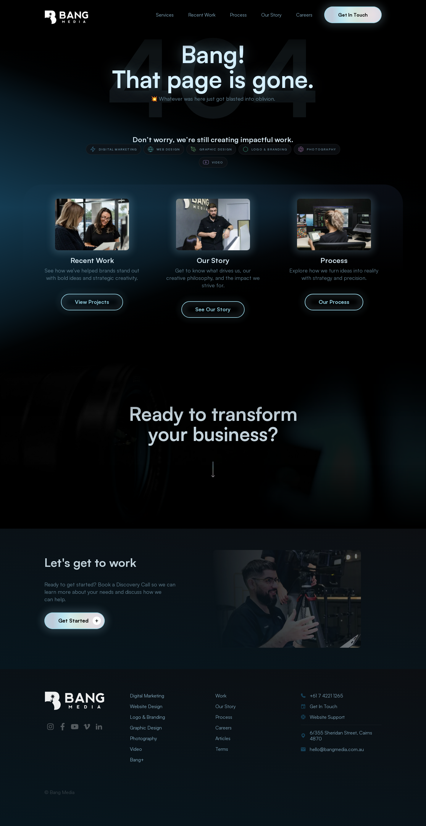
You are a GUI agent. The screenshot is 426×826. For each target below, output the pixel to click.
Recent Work (201, 15)
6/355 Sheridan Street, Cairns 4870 (341, 736)
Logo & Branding (147, 717)
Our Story (271, 15)
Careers (304, 15)
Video (136, 749)
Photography (143, 738)
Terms (221, 749)
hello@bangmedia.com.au (337, 749)
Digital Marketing (147, 696)
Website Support (327, 717)
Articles (222, 738)
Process (238, 15)
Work (220, 696)
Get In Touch (323, 706)
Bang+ (137, 760)
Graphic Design (146, 728)
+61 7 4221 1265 (326, 696)
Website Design (146, 706)
